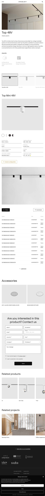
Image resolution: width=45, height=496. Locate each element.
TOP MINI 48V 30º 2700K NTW (8, 254)
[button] (43, 476)
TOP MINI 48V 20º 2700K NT (8, 219)
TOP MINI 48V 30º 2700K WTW (9, 262)
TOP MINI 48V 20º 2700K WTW (9, 231)
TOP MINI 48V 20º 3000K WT (8, 243)
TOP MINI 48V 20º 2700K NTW (8, 223)
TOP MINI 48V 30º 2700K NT (8, 250)
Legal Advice (31, 494)
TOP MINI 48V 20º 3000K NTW (8, 239)
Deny (22, 488)
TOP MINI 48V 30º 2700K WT (8, 258)
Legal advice (26, 471)
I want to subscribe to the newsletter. (15, 359)
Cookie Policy (14, 494)
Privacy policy (17, 473)
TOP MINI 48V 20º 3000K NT (8, 235)
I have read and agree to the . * (16, 356)
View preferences (22, 491)
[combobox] (25, 332)
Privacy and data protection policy (22, 494)
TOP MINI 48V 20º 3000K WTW (9, 246)
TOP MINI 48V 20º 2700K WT (8, 227)
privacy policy (22, 356)
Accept (22, 485)
